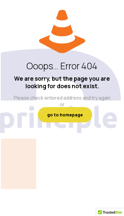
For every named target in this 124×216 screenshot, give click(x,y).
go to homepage (65, 115)
